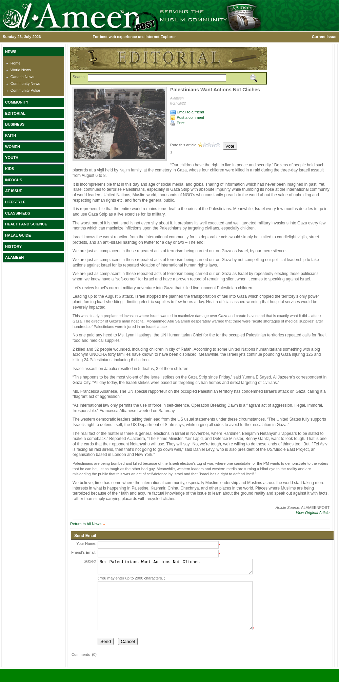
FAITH (10, 135)
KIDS (9, 169)
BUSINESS (14, 124)
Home (16, 63)
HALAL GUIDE (18, 235)
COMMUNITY (16, 102)
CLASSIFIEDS (17, 213)
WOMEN (12, 147)
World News (21, 70)
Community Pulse (25, 90)
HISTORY (13, 246)
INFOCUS (13, 180)
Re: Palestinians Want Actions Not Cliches (175, 568)
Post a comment (187, 117)
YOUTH (11, 157)
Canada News (22, 77)
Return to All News (85, 524)
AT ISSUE (13, 191)
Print (177, 123)
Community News (25, 83)
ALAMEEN (14, 257)
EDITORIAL (15, 113)
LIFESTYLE (15, 202)
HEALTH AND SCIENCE (26, 224)
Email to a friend (187, 112)
